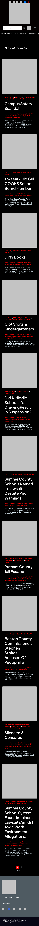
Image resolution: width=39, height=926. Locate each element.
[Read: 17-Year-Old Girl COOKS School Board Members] (19, 152)
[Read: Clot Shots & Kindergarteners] (19, 297)
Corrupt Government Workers (15, 802)
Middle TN (18, 97)
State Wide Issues (22, 99)
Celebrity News (10, 391)
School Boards (10, 99)
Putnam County (19, 560)
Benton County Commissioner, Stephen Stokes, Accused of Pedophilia (18, 650)
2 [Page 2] (21, 867)
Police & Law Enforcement (13, 579)
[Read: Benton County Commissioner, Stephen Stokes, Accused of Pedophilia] (19, 613)
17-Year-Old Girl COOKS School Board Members (19, 184)
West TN (29, 634)
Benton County (10, 634)
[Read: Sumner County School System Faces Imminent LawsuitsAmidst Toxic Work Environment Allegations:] (19, 781)
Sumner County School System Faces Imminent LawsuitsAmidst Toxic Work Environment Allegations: (19, 822)
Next (19, 871)
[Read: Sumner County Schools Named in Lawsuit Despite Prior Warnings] (19, 453)
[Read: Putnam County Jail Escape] (19, 538)
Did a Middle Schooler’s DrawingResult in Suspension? (18, 404)
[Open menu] (35, 28)
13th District (9, 97)
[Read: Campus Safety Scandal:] (19, 76)
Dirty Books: (16, 257)
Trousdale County (24, 319)
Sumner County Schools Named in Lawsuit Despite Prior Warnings (19, 488)
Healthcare (8, 318)
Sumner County (29, 474)
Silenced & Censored (14, 735)
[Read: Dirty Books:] (19, 230)
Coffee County (9, 724)
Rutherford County (19, 172)
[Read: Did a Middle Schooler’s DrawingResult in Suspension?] (19, 370)
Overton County (28, 97)
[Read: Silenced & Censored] (19, 704)
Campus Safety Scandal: (18, 106)
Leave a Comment (10, 114)
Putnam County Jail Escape (19, 569)
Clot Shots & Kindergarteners (19, 326)
